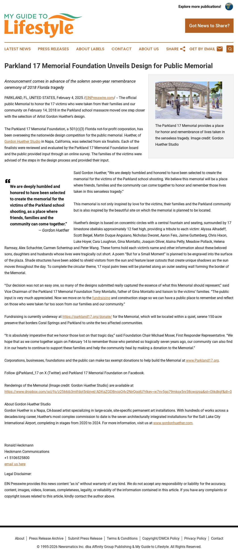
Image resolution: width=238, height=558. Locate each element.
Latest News (17, 48)
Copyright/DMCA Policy (161, 538)
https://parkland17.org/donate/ (87, 317)
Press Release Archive (46, 538)
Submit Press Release (85, 538)
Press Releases (53, 48)
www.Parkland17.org (202, 360)
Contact (122, 48)
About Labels (90, 48)
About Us (149, 48)
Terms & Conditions (122, 538)
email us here (14, 464)
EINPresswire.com (99, 98)
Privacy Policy (195, 538)
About (19, 538)
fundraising (101, 298)
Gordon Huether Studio (22, 141)
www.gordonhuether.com (172, 423)
